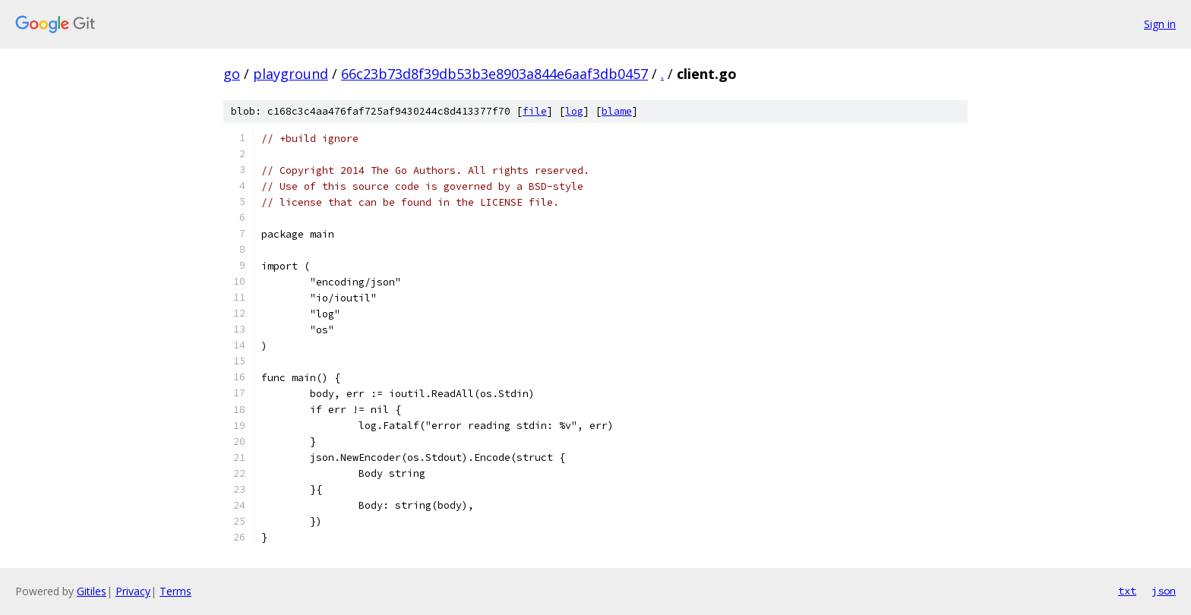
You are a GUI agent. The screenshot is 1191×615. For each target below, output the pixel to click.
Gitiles (91, 591)
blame (617, 111)
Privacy (132, 591)
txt (1127, 591)
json (1164, 591)
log (574, 111)
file (535, 111)
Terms (175, 591)
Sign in (1160, 24)
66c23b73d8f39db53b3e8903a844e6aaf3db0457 (494, 74)
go (231, 74)
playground (290, 74)
